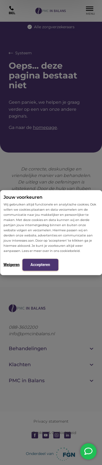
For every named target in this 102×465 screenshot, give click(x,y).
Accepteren (40, 264)
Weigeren (12, 264)
